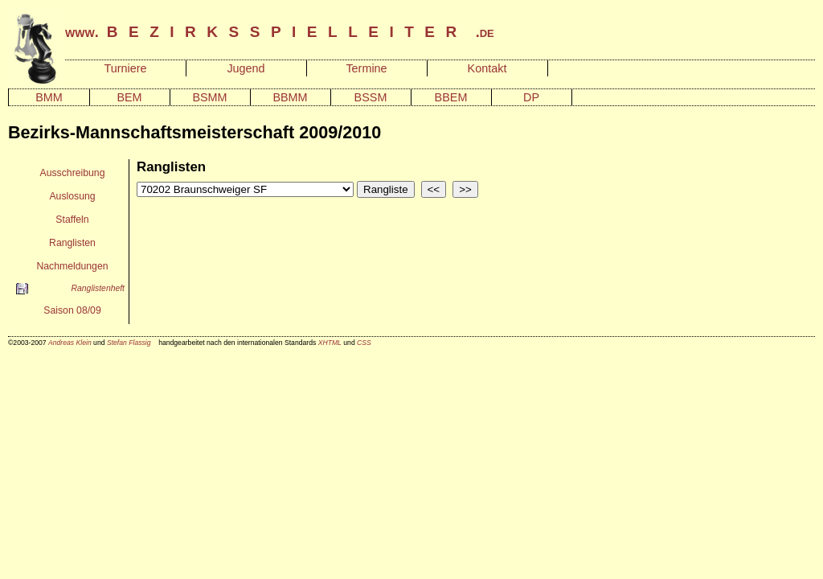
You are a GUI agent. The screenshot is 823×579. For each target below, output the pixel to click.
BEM (129, 97)
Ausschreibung (72, 173)
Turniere (125, 68)
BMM (49, 97)
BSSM (370, 97)
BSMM (209, 97)
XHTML (330, 343)
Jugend (245, 68)
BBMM (289, 97)
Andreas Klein (70, 343)
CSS (364, 343)
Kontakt (487, 68)
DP (531, 97)
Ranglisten (72, 242)
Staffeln (71, 219)
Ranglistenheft (98, 288)
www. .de (279, 32)
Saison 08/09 (71, 310)
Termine (366, 68)
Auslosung (72, 196)
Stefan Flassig (129, 343)
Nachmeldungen (72, 266)
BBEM (451, 97)
